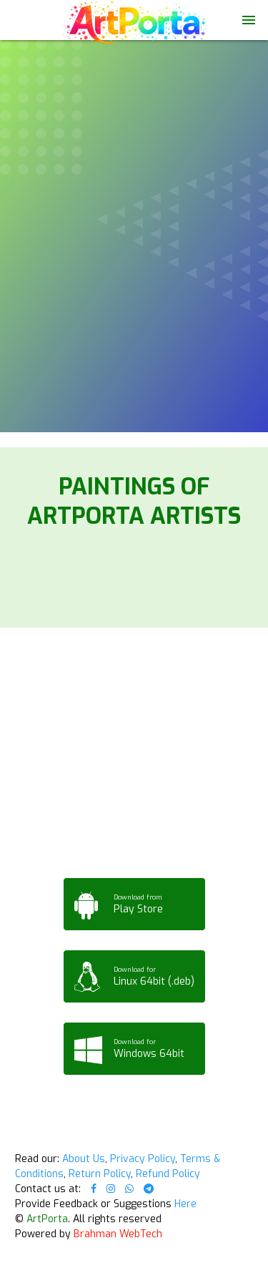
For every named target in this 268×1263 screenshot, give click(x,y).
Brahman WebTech (118, 1234)
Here (185, 1204)
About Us (83, 1159)
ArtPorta (47, 1219)
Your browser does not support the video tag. (134, 67)
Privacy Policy (142, 1159)
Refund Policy (168, 1174)
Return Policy (100, 1174)
